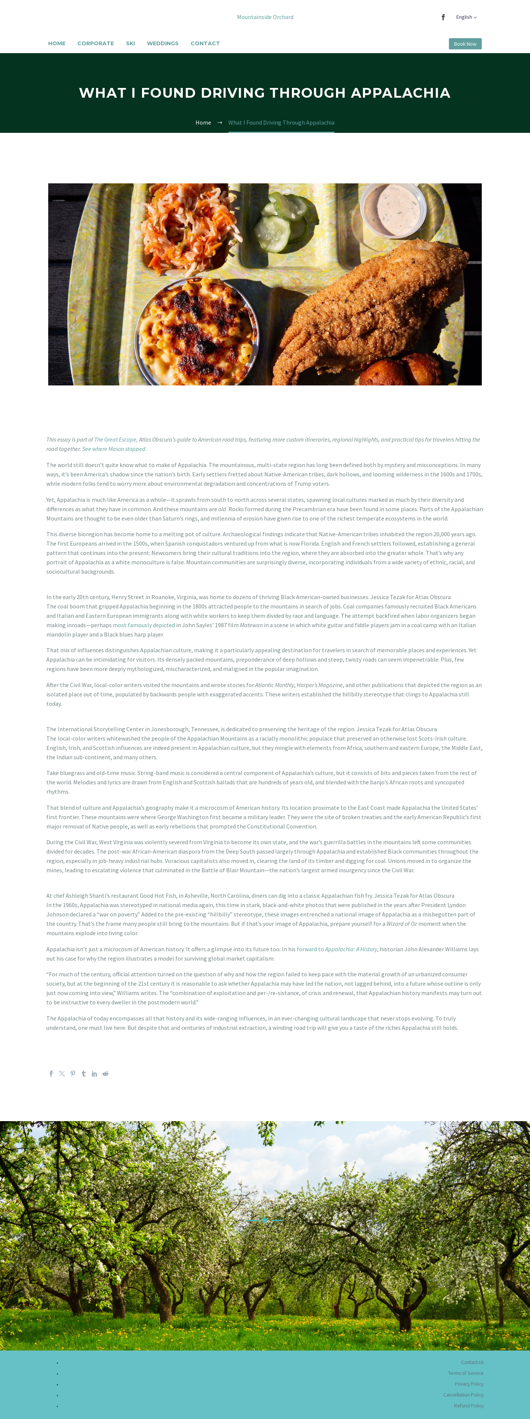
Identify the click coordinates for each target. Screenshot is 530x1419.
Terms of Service (466, 1373)
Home (56, 43)
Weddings (163, 43)
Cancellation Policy (463, 1395)
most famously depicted (144, 625)
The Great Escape (115, 439)
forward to (337, 949)
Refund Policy (469, 1406)
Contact (205, 43)
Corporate (95, 43)
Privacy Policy (469, 1384)
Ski (130, 43)
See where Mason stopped (113, 448)
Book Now (465, 43)
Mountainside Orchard (265, 17)
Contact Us (472, 1362)
